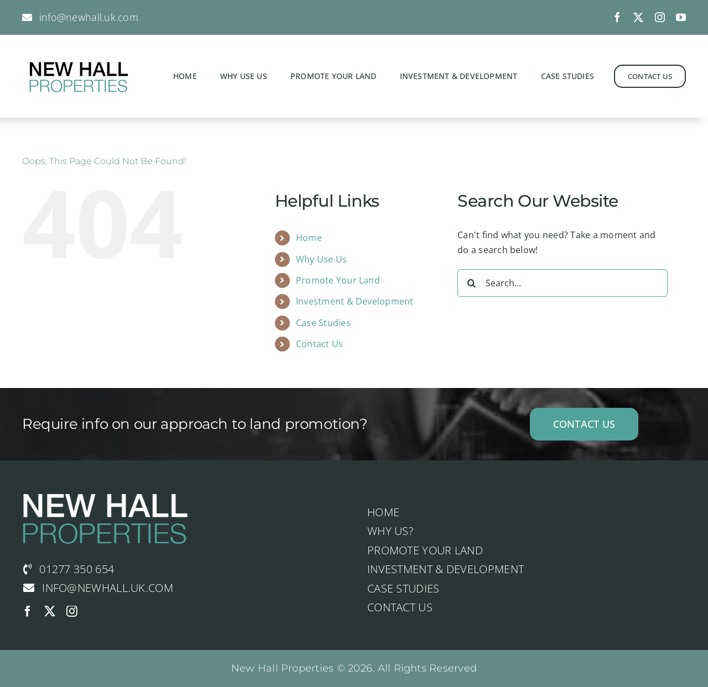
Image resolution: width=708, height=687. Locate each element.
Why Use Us (321, 259)
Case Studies (323, 323)
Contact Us (319, 344)
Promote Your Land (338, 280)
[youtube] (681, 17)
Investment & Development (355, 301)
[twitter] (638, 17)
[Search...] (562, 283)
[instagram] (660, 17)
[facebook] (617, 17)
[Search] (471, 283)
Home (309, 238)
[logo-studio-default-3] (77, 60)
